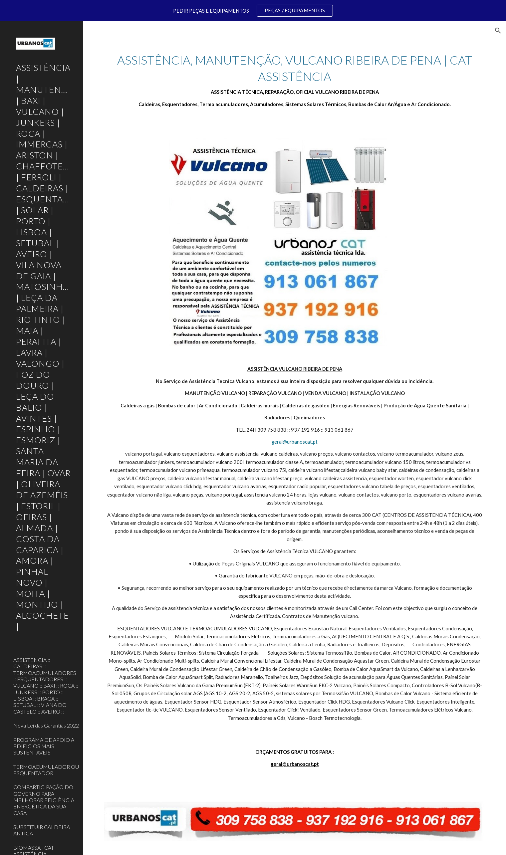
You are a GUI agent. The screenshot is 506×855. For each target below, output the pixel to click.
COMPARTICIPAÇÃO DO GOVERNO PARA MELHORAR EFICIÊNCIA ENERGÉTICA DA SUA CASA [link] (43, 800)
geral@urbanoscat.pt (295, 442)
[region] (253, 10)
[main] (294, 80)
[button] (498, 31)
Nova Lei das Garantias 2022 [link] (46, 725)
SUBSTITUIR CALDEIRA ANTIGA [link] (41, 830)
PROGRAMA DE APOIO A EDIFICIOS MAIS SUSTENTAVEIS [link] (43, 746)
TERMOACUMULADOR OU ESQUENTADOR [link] (46, 769)
